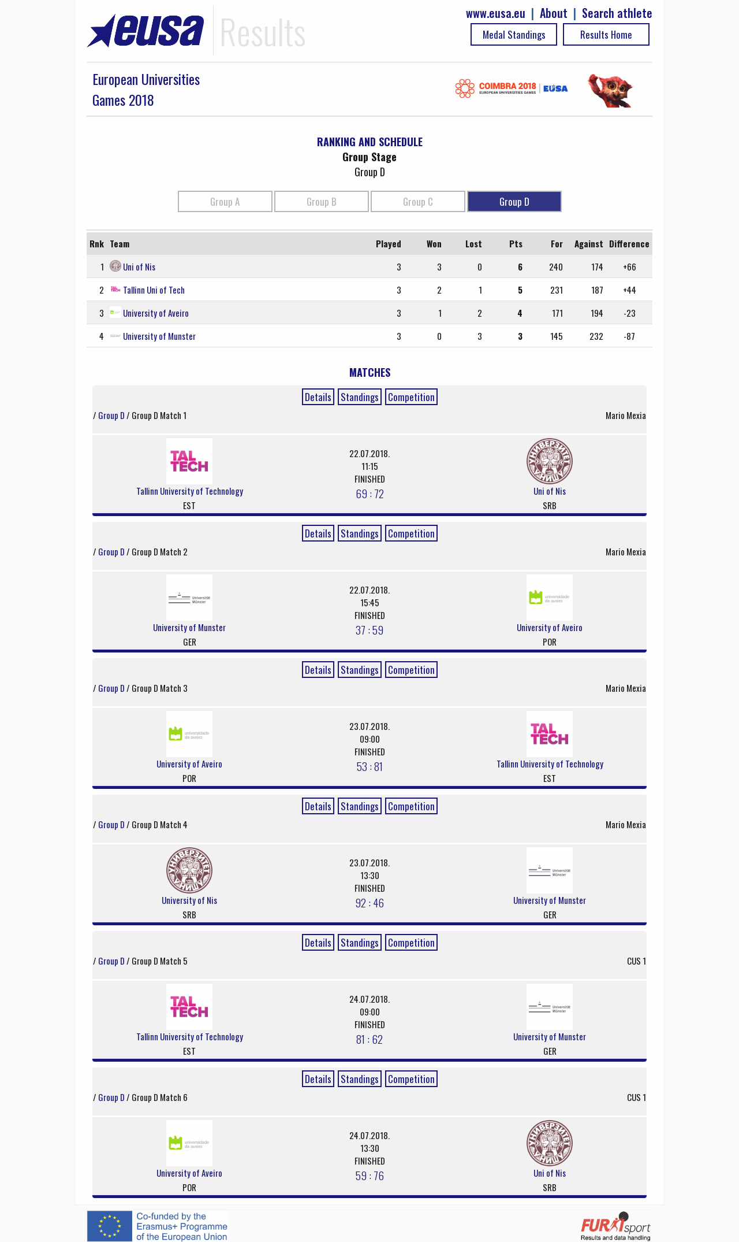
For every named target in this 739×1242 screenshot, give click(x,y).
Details (318, 397)
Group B (322, 201)
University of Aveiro (156, 312)
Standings (360, 397)
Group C (418, 201)
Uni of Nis (139, 266)
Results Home (606, 34)
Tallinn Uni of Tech (154, 289)
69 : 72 (370, 493)
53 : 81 (370, 766)
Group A (225, 201)
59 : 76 (370, 1175)
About (554, 13)
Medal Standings (514, 34)
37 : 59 (369, 629)
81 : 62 (369, 1038)
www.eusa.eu (495, 13)
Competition (411, 397)
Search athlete (617, 13)
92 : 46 (369, 902)
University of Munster (159, 335)
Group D (514, 201)
